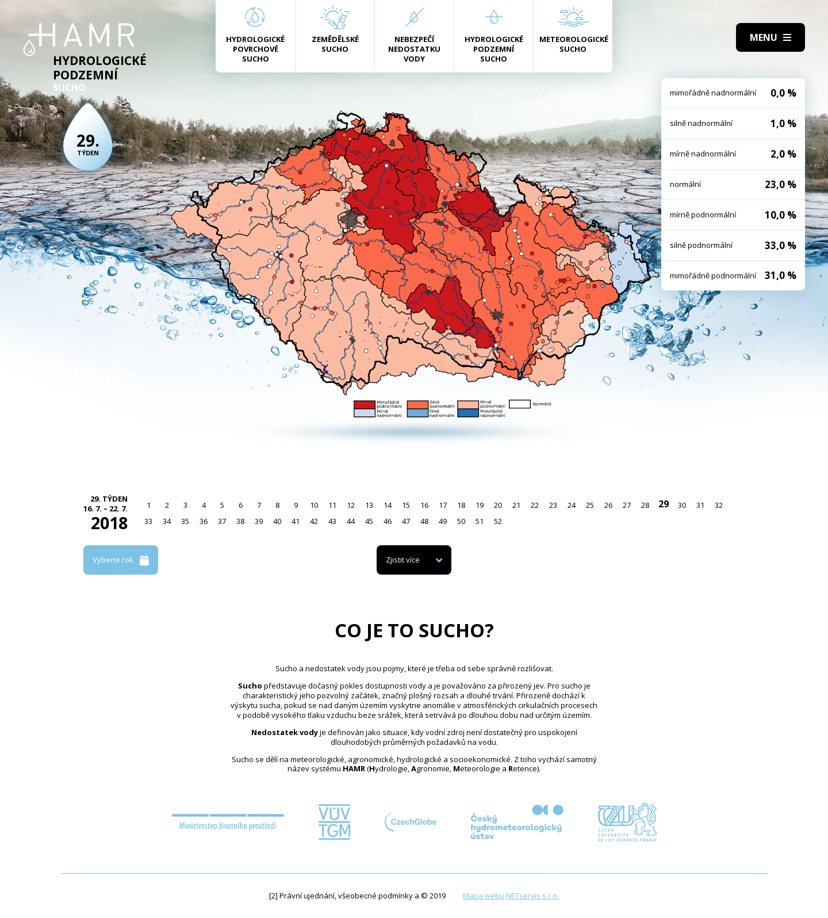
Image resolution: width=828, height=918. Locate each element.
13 (369, 505)
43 (332, 521)
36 (204, 521)
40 (277, 521)
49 (443, 521)
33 (148, 521)
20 (498, 505)
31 (700, 505)
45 (369, 521)
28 (645, 505)
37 (222, 521)
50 (461, 521)
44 (351, 521)
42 (314, 521)
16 (424, 505)
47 (406, 521)
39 (259, 521)
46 (388, 521)
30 (682, 505)
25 (590, 505)
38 (240, 521)
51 (480, 521)
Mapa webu (483, 895)
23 (553, 505)
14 (388, 505)
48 (424, 521)
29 (663, 504)
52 (498, 521)
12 (351, 505)
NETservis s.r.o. (532, 895)
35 (185, 521)
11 (332, 505)
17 (443, 505)
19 (480, 505)
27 (627, 505)
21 (516, 505)
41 (296, 521)
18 (461, 505)
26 (608, 505)
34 (167, 521)
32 (719, 505)
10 (314, 505)
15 (406, 505)
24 (572, 505)
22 (535, 505)
